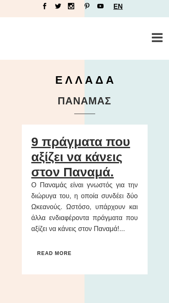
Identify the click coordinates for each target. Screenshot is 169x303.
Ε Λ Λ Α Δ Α (84, 80)
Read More (54, 253)
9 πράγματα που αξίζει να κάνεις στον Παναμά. (80, 157)
